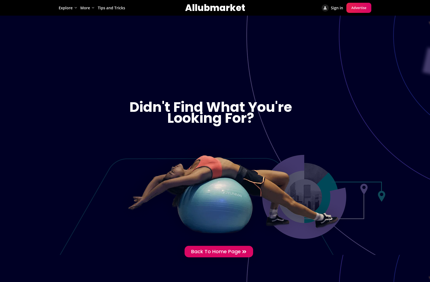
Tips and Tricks (111, 7)
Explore (66, 7)
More (85, 7)
